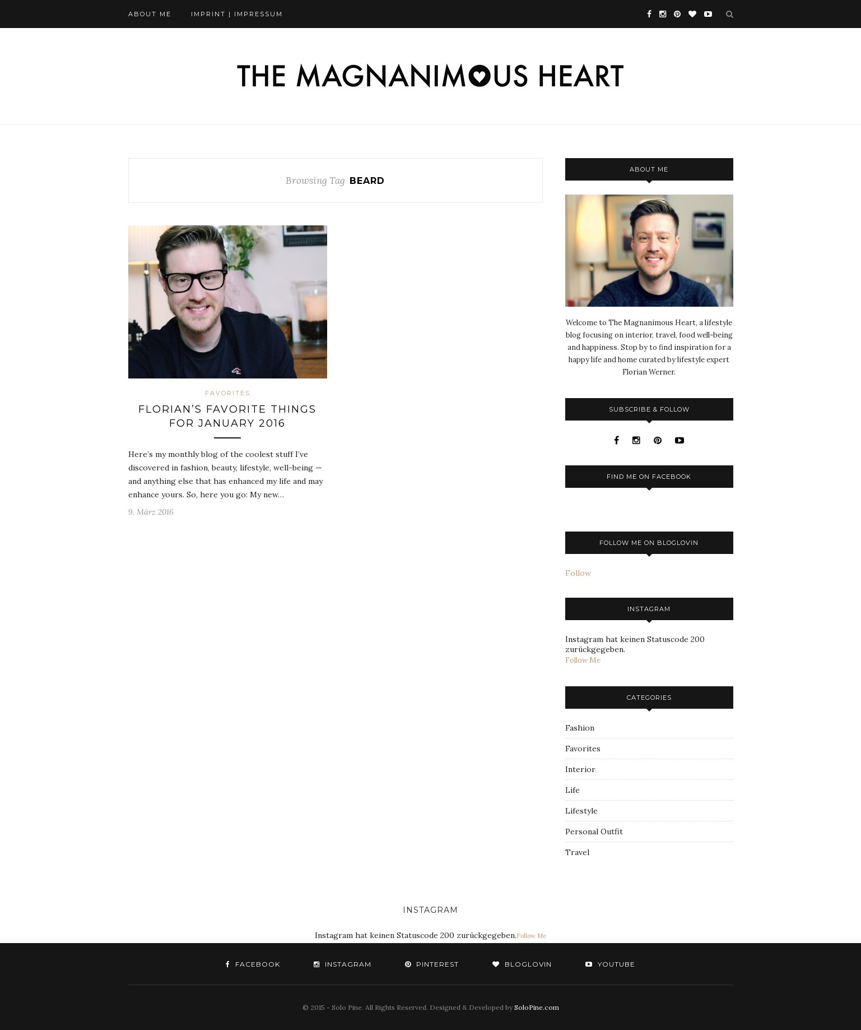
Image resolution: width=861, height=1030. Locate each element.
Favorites (227, 393)
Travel (577, 852)
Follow (578, 573)
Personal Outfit (594, 831)
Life (572, 790)
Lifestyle (581, 811)
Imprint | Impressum (237, 14)
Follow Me (583, 660)
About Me (149, 14)
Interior (580, 769)
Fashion (579, 728)
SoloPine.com (536, 1007)
